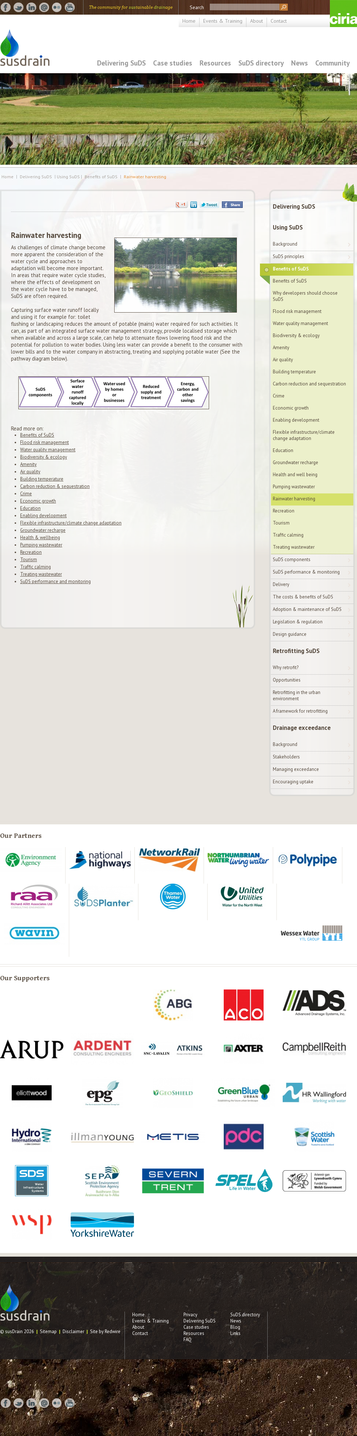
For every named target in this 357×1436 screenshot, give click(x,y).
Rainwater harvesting (145, 177)
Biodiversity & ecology (43, 457)
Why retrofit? (285, 667)
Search (197, 7)
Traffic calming (35, 567)
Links (235, 1333)
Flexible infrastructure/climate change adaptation (71, 523)
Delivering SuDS (121, 62)
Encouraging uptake (293, 782)
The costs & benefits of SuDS (303, 597)
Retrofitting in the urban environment (296, 695)
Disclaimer (73, 1331)
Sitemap (48, 1331)
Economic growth (38, 501)
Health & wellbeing (40, 537)
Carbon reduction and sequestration (309, 384)
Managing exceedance (296, 769)
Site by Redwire (105, 1331)
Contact (279, 21)
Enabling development (43, 515)
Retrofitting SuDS (296, 651)
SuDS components (291, 559)
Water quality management (47, 450)
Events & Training (222, 21)
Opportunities (287, 680)
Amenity (28, 464)
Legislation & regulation (298, 622)
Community (332, 62)
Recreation (31, 552)
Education (30, 508)
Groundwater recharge (43, 530)
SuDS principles (288, 256)
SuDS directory (261, 62)
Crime (26, 494)
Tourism (28, 559)
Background (285, 244)
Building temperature (41, 479)
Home (189, 21)
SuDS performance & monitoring (306, 572)
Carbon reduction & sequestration (55, 486)
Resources (215, 62)
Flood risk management (44, 442)
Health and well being (295, 474)
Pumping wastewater (41, 545)
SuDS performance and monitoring (55, 581)
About (256, 21)
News (299, 62)
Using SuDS (288, 227)
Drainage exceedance (302, 728)
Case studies (172, 62)
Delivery (281, 584)
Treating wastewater (41, 574)
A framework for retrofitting (300, 711)
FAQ (187, 1339)
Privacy (190, 1315)
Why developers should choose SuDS (305, 296)
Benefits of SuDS (101, 177)
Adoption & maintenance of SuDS (307, 609)
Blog (235, 1327)
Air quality (30, 472)
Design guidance (289, 634)
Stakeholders (286, 757)
